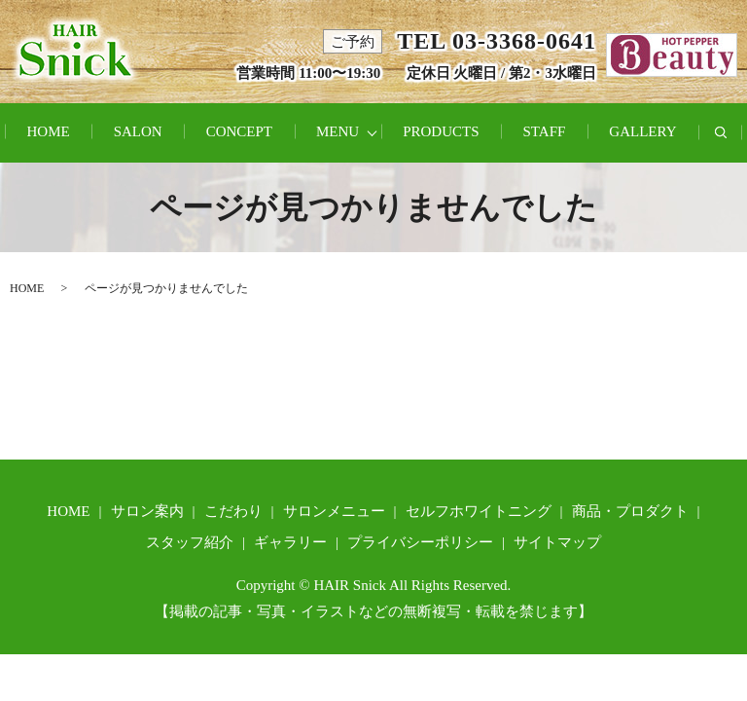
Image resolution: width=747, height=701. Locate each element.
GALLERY (642, 131)
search (732, 142)
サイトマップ (557, 542)
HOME (47, 131)
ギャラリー (290, 542)
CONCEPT (239, 131)
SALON (138, 131)
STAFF (544, 131)
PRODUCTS (441, 131)
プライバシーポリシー (420, 542)
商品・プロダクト (630, 511)
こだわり (233, 511)
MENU (337, 131)
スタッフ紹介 (189, 542)
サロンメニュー (334, 511)
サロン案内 (147, 511)
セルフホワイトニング (478, 511)
